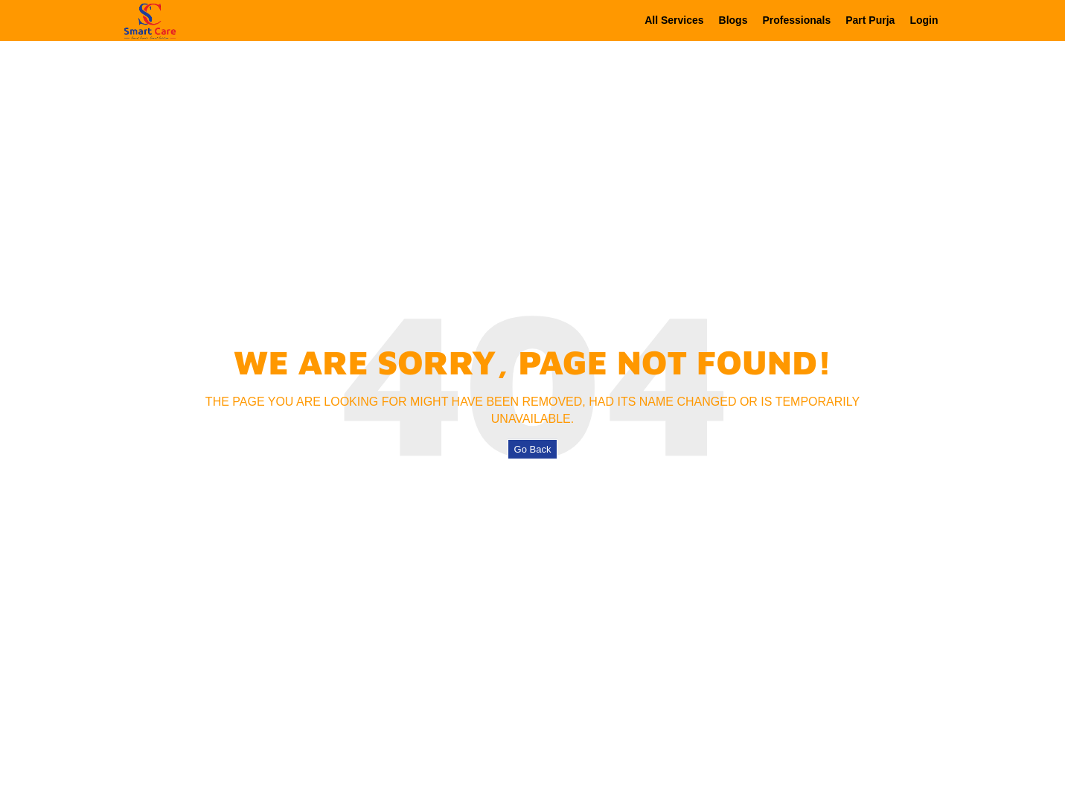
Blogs (733, 20)
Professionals (796, 20)
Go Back (532, 449)
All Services (674, 20)
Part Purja (870, 20)
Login (923, 20)
